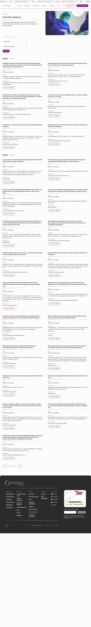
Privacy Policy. (74, 518)
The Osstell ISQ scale (21, 494)
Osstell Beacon (10, 494)
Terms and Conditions (32, 515)
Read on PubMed (9, 87)
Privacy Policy (33, 512)
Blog (18, 510)
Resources (28, 5)
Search (6, 51)
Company (53, 5)
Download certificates (32, 503)
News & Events (36, 5)
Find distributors (44, 497)
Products (20, 5)
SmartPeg (8, 499)
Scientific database (19, 503)
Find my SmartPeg (82, 5)
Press (30, 499)
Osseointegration (21, 507)
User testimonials (33, 496)
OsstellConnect (70, 5)
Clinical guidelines (19, 499)
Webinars (19, 515)
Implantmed (9, 505)
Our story (31, 494)
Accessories (9, 507)
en (59, 5)
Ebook (18, 512)
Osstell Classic (10, 502)
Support (45, 5)
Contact (43, 494)
